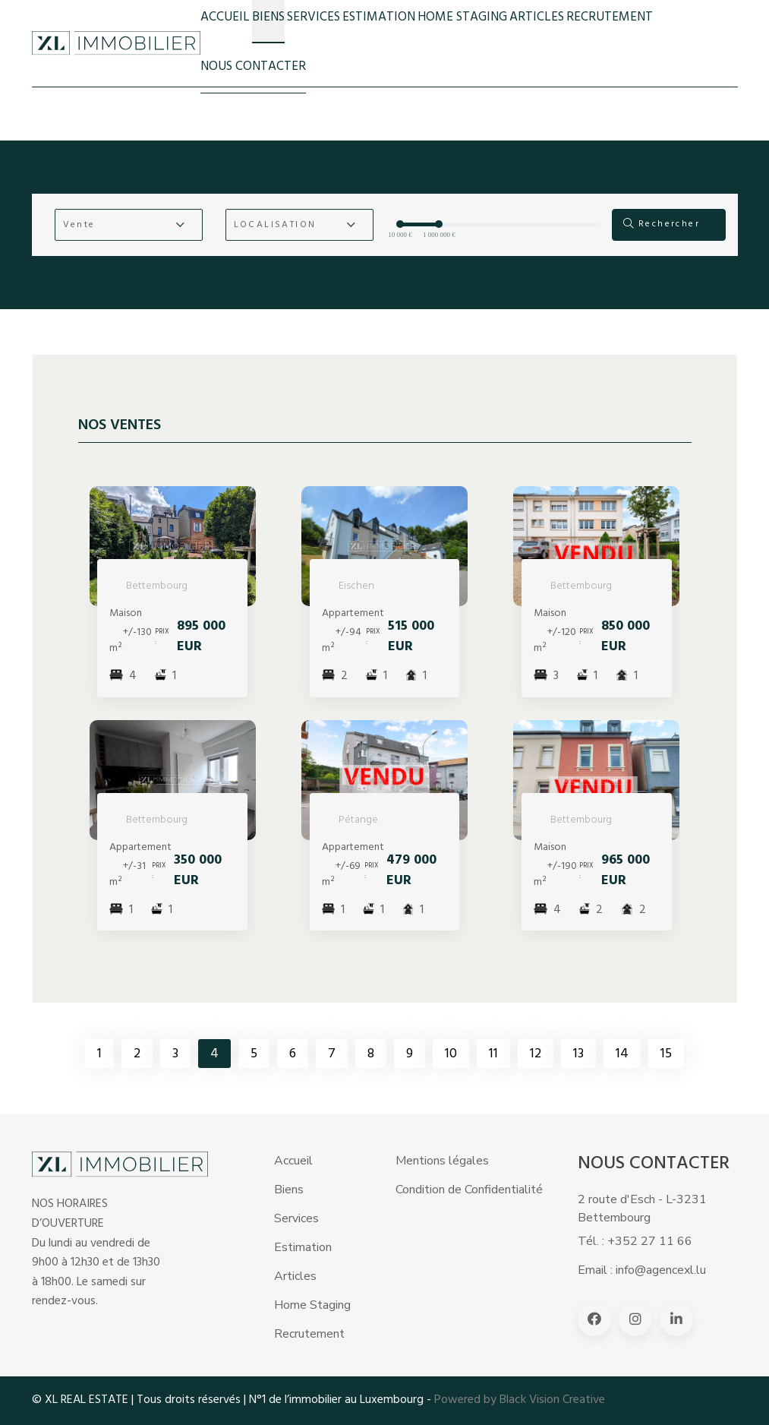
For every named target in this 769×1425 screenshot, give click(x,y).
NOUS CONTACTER (265, 60)
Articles (295, 1276)
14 (622, 1055)
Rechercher (669, 224)
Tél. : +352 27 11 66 (635, 1241)
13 (578, 1055)
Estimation (384, 25)
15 (666, 1055)
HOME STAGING (458, 25)
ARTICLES (527, 25)
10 (451, 1055)
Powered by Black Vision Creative (519, 1400)
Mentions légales (442, 1160)
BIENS (273, 25)
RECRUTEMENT (592, 25)
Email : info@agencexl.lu (642, 1270)
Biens (289, 1189)
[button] (129, 223)
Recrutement (309, 1333)
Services (322, 25)
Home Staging (312, 1305)
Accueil (226, 25)
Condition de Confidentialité (469, 1189)
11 (493, 1055)
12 (535, 1055)
